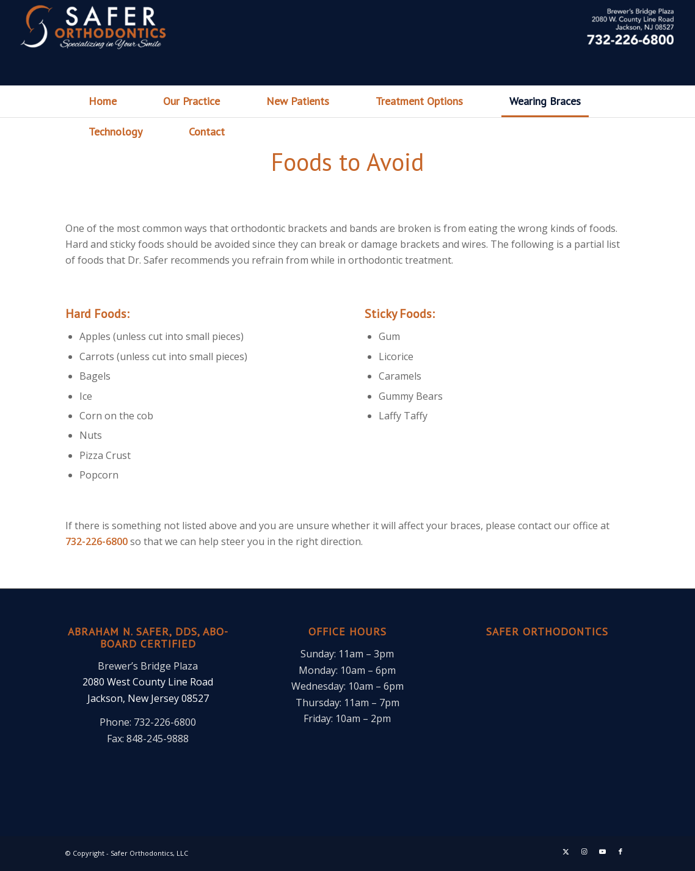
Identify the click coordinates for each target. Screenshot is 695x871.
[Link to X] (565, 851)
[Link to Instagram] (584, 851)
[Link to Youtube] (602, 851)
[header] (347, 42)
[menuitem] (103, 101)
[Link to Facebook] (620, 851)
